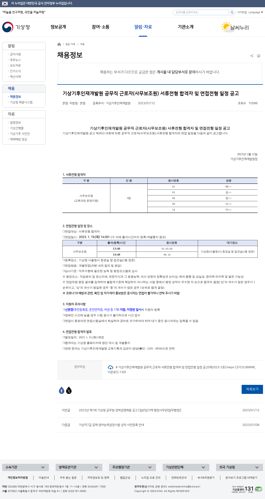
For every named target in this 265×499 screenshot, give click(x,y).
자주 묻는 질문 (68, 477)
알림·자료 (70, 44)
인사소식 (15, 71)
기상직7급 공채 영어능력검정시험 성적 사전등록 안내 (169, 425)
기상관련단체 (174, 467)
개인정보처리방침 (18, 477)
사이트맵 (242, 12)
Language (254, 12)
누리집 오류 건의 (150, 477)
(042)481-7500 (97, 486)
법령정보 (15, 122)
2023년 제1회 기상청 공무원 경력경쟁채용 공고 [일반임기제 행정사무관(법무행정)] (169, 410)
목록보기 (252, 389)
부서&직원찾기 (206, 477)
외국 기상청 (227, 467)
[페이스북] (61, 390)
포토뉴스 (15, 60)
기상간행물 (17, 128)
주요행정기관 (121, 467)
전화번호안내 (179, 477)
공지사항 (15, 54)
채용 (82, 44)
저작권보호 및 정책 (98, 477)
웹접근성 (125, 477)
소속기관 (11, 467)
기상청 (16, 27)
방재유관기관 (67, 467)
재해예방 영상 (18, 139)
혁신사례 (15, 76)
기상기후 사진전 (20, 133)
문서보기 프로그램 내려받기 (241, 477)
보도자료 (15, 65)
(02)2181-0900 (77, 491)
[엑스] (69, 390)
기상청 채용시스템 (21, 102)
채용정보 (15, 96)
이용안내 (44, 477)
